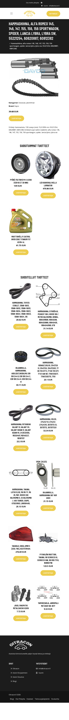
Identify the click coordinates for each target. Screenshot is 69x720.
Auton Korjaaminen (20, 673)
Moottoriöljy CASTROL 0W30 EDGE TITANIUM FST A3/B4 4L (21, 239)
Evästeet (30, 699)
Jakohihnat (30, 103)
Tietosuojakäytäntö (42, 699)
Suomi (46, 6)
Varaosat (22, 103)
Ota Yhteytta (20, 699)
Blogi (15, 681)
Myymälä (53, 14)
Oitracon (16, 668)
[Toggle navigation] (11, 13)
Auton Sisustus (18, 677)
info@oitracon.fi (54, 6)
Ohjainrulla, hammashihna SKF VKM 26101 (48, 495)
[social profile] (41, 3)
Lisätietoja (16, 118)
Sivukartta (55, 699)
